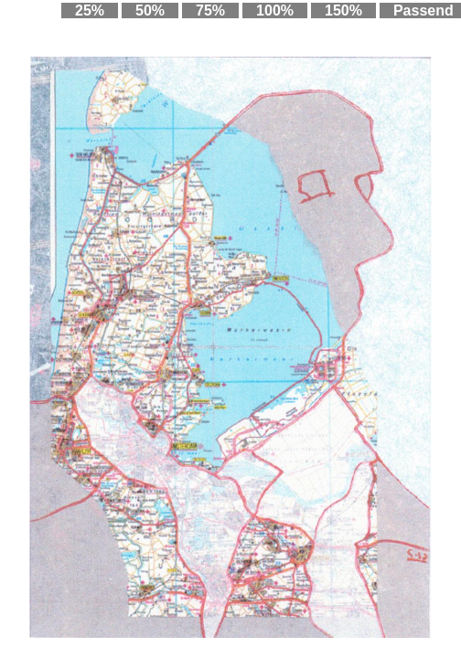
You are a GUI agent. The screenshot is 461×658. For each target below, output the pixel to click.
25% (89, 10)
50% (150, 10)
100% (275, 10)
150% (343, 10)
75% (210, 10)
